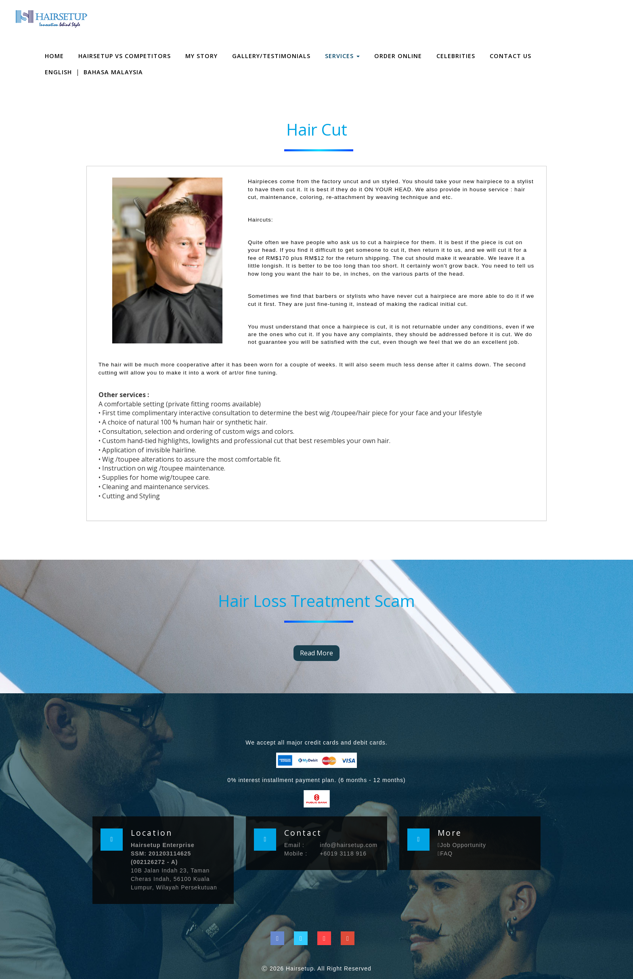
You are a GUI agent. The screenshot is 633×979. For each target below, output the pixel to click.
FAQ (445, 853)
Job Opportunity (462, 845)
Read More (316, 652)
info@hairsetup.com (348, 845)
